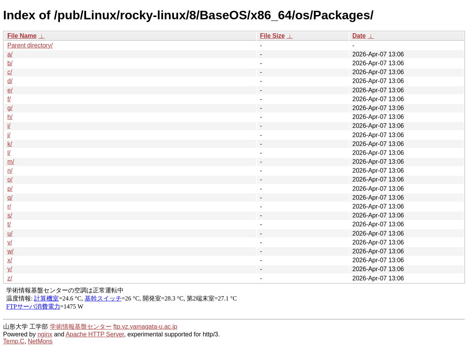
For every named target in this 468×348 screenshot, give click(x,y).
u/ (9, 233)
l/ (8, 152)
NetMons (40, 341)
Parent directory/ (30, 45)
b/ (9, 63)
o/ (9, 179)
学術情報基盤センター (81, 326)
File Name (22, 35)
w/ (10, 251)
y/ (9, 269)
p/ (9, 188)
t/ (9, 224)
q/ (9, 197)
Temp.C (13, 341)
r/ (9, 206)
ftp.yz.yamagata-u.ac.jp (145, 326)
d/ (9, 81)
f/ (9, 99)
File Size (272, 35)
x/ (9, 260)
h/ (9, 117)
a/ (9, 54)
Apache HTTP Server (95, 334)
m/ (10, 161)
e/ (9, 90)
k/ (9, 144)
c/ (9, 72)
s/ (9, 215)
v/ (9, 242)
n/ (9, 170)
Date (359, 35)
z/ (9, 278)
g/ (9, 108)
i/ (8, 125)
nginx (44, 334)
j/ (8, 135)
